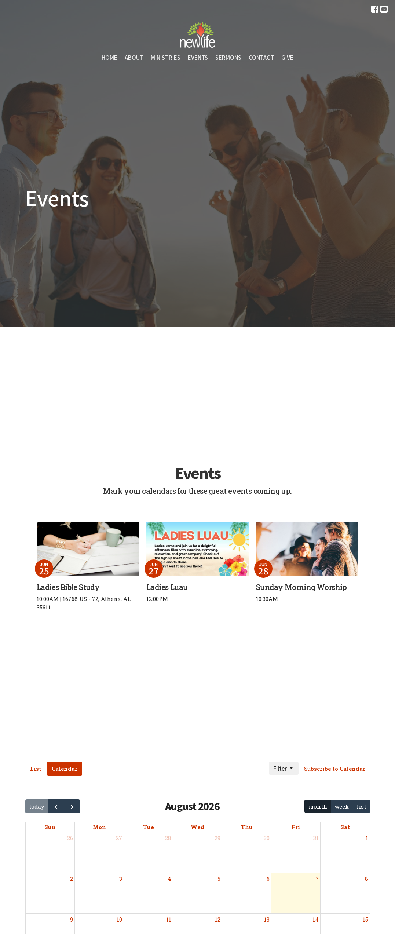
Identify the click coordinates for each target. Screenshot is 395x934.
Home (109, 57)
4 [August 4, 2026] (169, 878)
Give (287, 57)
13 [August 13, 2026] (267, 919)
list (361, 806)
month (317, 806)
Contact (261, 57)
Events (198, 57)
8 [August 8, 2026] (366, 878)
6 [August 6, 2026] (268, 878)
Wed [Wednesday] (197, 827)
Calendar (64, 768)
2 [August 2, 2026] (71, 878)
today (36, 806)
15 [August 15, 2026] (365, 919)
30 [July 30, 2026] (267, 838)
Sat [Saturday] (345, 827)
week (341, 806)
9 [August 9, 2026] (71, 919)
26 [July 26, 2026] (70, 838)
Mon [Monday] (99, 827)
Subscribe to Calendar (334, 768)
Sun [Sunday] (50, 827)
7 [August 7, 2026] (317, 878)
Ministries (165, 57)
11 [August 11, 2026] (168, 919)
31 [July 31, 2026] (316, 838)
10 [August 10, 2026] (119, 919)
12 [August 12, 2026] (217, 919)
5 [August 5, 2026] (218, 878)
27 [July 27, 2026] (119, 838)
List (35, 768)
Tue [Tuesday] (148, 827)
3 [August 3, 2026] (120, 878)
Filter (283, 768)
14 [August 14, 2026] (315, 919)
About (134, 57)
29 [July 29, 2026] (217, 838)
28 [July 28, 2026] (168, 838)
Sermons (228, 57)
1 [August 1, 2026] (367, 838)
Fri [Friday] (296, 827)
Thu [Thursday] (247, 827)
